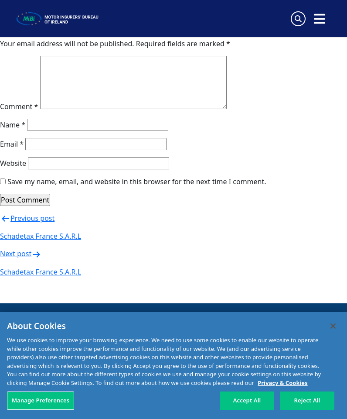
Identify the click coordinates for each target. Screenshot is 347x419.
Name (12, 125)
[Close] (333, 326)
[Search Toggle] (298, 18)
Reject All (307, 400)
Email (12, 144)
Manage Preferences (40, 400)
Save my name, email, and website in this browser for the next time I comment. (136, 181)
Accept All (247, 400)
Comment (19, 106)
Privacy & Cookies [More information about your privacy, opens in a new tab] (282, 383)
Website (13, 163)
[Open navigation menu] (319, 18)
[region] (173, 365)
